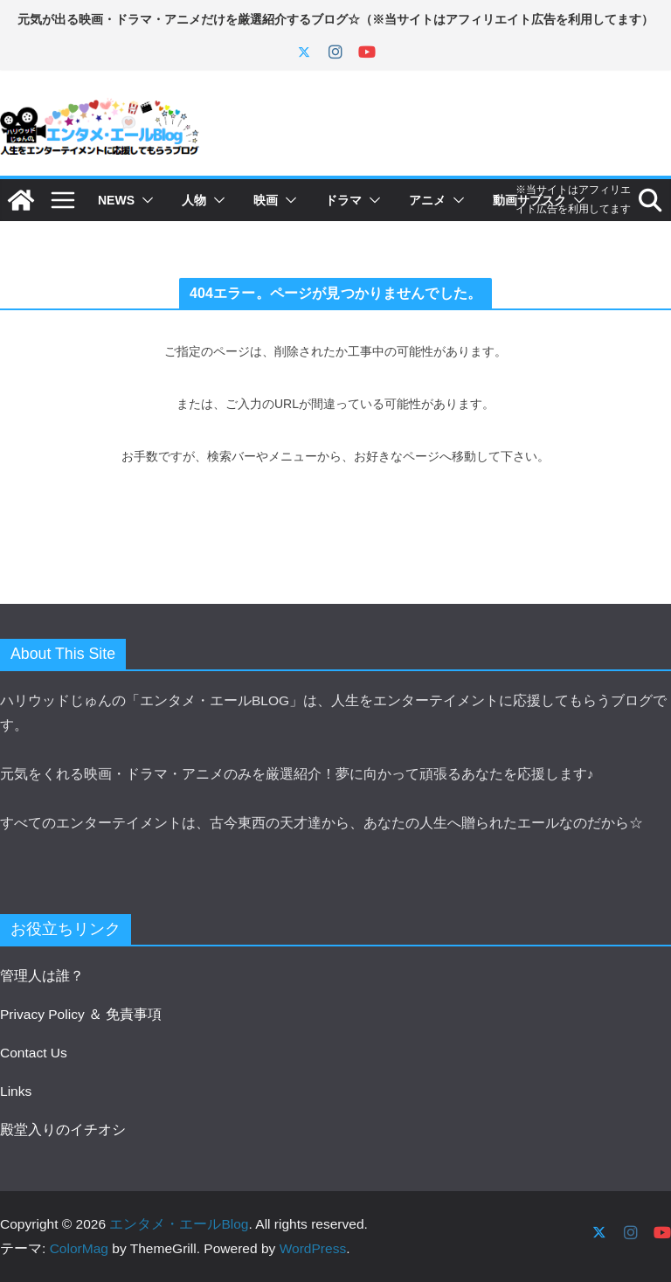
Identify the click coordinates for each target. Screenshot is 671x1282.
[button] (144, 200)
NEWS (116, 200)
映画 (265, 200)
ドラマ (343, 200)
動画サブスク (529, 200)
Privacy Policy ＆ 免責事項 (81, 1014)
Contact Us (33, 1052)
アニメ (427, 200)
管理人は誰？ (42, 975)
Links (15, 1091)
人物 (194, 200)
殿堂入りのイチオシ (63, 1129)
